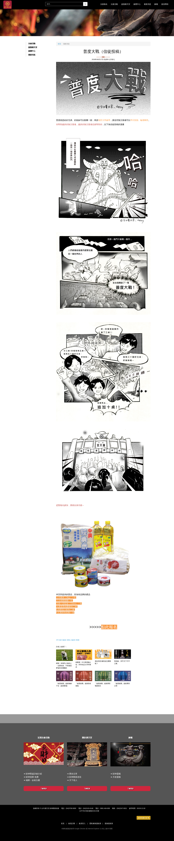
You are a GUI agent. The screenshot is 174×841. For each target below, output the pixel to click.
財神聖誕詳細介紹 (34, 774)
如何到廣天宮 (143, 818)
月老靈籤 (117, 777)
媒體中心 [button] (137, 4)
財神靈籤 (117, 774)
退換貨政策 (109, 823)
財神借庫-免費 (32, 777)
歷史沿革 (73, 774)
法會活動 (31, 43)
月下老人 (73, 780)
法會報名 (103, 4)
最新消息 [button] (147, 4)
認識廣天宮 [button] (125, 4)
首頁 (59, 44)
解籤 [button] (156, 4)
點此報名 (109, 627)
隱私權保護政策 (95, 823)
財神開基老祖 (75, 777)
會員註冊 (71, 823)
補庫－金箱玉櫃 (33, 780)
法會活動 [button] (114, 4)
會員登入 (82, 823)
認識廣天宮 (32, 47)
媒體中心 (31, 51)
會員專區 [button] (164, 4)
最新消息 (31, 55)
